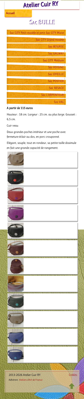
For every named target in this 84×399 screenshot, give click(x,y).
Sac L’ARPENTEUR (52, 94)
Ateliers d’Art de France (30, 379)
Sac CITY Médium (53, 60)
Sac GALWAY (56, 53)
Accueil (10, 13)
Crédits (73, 375)
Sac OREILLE (56, 74)
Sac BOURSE (56, 46)
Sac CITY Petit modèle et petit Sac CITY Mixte (37, 32)
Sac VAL (59, 102)
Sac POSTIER (56, 81)
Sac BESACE (56, 88)
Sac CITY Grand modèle (50, 39)
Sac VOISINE (56, 67)
